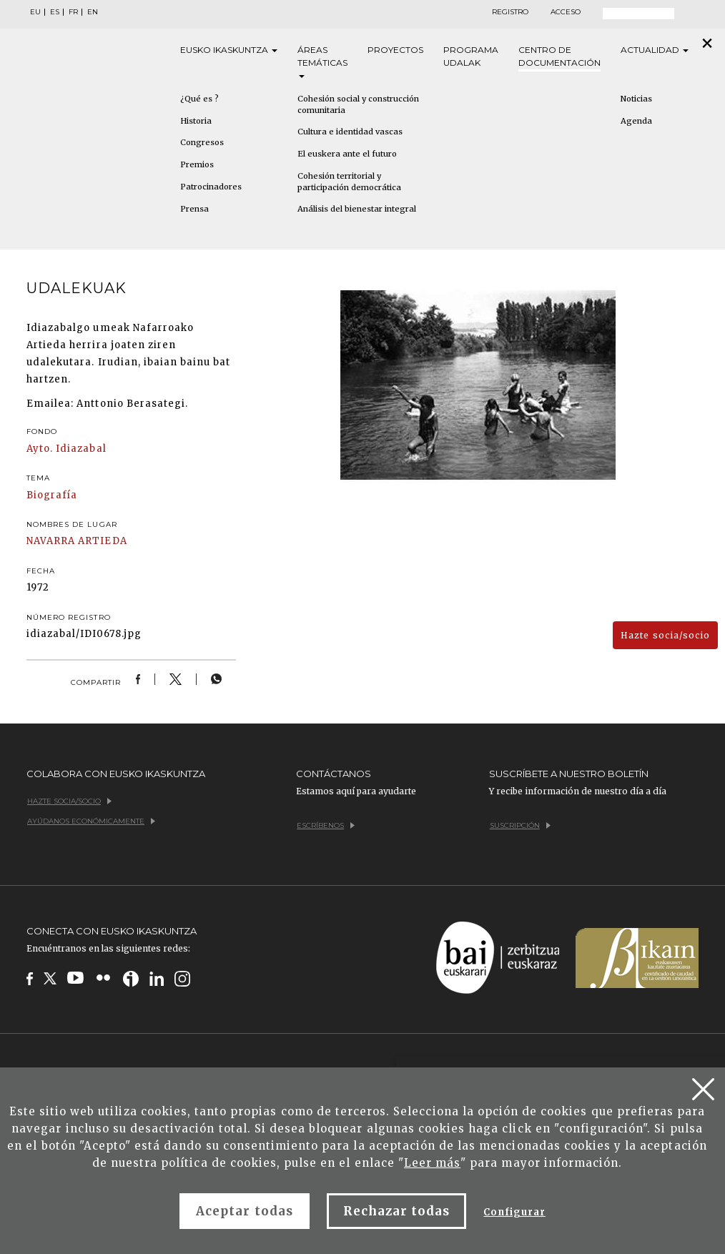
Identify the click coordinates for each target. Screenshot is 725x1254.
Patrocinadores (211, 187)
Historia (196, 121)
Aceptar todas (244, 1211)
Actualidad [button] (655, 49)
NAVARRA (50, 541)
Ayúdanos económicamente (91, 821)
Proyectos (395, 49)
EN (92, 12)
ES (54, 12)
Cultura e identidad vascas (350, 132)
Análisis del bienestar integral (356, 209)
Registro (510, 12)
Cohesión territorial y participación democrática (349, 181)
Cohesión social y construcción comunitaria (358, 104)
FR (73, 12)
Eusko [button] (228, 50)
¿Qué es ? (199, 99)
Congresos (202, 142)
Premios (197, 164)
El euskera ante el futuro (347, 154)
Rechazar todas (396, 1211)
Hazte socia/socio (665, 635)
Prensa (194, 209)
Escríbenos (326, 825)
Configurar (514, 1212)
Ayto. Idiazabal (66, 449)
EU (35, 12)
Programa (470, 56)
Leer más (432, 1163)
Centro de (559, 56)
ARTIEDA (102, 541)
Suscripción (520, 825)
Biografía (51, 495)
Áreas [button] (322, 61)
